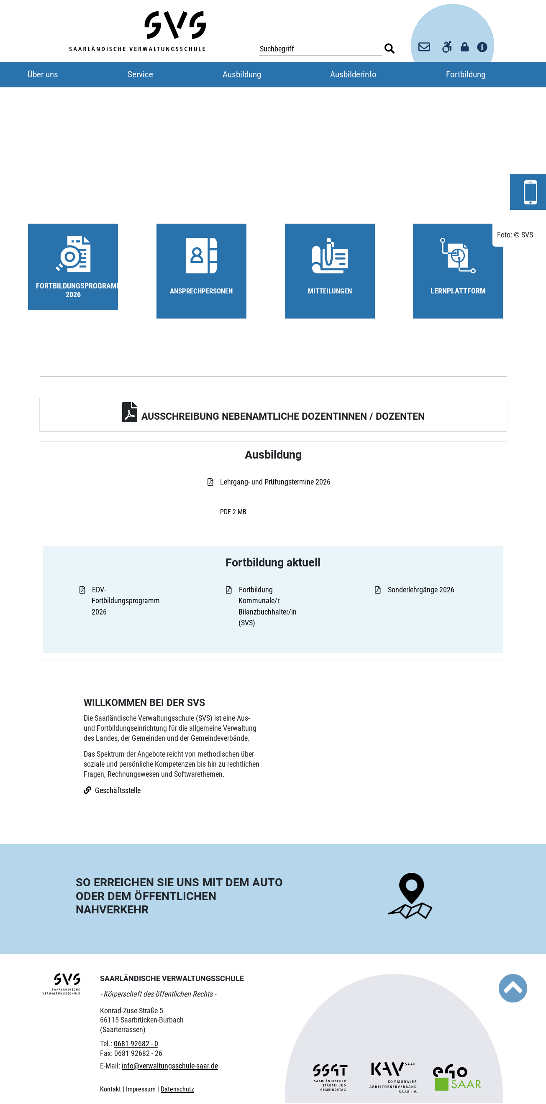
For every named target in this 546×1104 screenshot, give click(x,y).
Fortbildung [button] (465, 74)
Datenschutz (177, 1090)
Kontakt (111, 1090)
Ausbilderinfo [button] (353, 74)
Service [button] (140, 74)
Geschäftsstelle (118, 791)
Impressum (141, 1090)
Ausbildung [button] (242, 74)
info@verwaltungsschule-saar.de (170, 1067)
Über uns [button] (43, 74)
